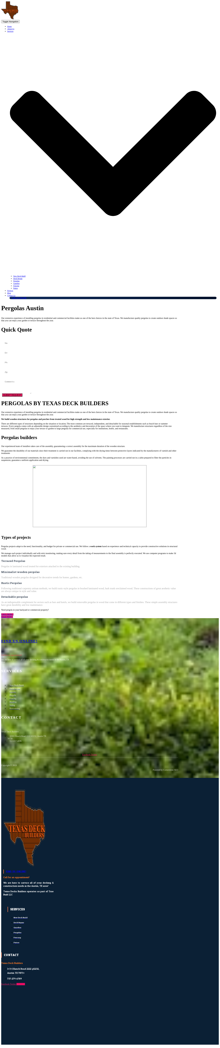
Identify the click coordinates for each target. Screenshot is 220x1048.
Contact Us (11, 295)
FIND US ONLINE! (16, 873)
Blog (9, 293)
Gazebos (16, 283)
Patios (15, 288)
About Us (10, 29)
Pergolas (16, 281)
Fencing (16, 286)
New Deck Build (19, 276)
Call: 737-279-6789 (19, 298)
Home (9, 26)
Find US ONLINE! (19, 643)
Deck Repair (17, 279)
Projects (10, 291)
